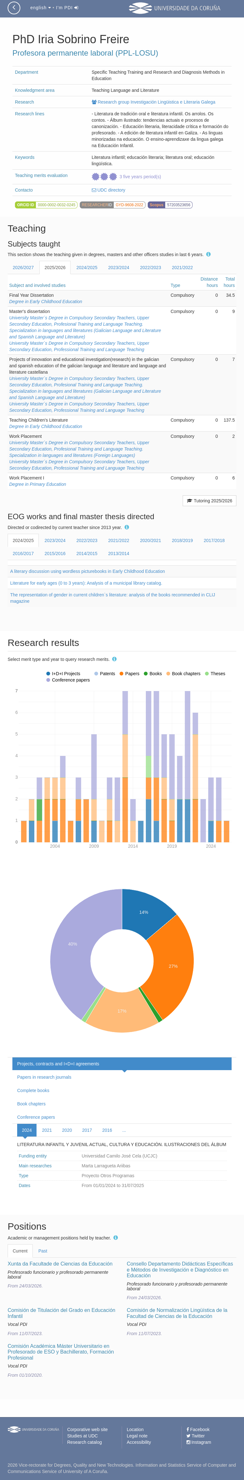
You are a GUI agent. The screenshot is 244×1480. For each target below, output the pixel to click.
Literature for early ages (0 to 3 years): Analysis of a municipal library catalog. (86, 583)
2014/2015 (86, 553)
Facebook (198, 1429)
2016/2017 (23, 553)
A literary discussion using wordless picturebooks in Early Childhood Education (87, 571)
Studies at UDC (82, 1435)
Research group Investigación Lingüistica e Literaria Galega (153, 102)
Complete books (33, 1090)
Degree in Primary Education (37, 484)
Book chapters (31, 1103)
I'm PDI (67, 7)
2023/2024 (118, 267)
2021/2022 (182, 267)
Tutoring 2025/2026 (209, 500)
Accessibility (139, 1442)
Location (135, 1429)
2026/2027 (23, 267)
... (124, 1130)
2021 (47, 1130)
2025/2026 (54, 267)
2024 (27, 1130)
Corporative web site (87, 1429)
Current (20, 1250)
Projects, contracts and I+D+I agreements (58, 1063)
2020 (67, 1130)
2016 (107, 1130)
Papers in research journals (44, 1077)
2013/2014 (118, 553)
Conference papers (36, 1117)
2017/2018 (214, 540)
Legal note (137, 1435)
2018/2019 (182, 540)
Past (42, 1250)
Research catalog (84, 1442)
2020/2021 (150, 540)
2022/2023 (150, 267)
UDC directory (108, 190)
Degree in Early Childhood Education (45, 301)
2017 (87, 1130)
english (40, 7)
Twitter (195, 1435)
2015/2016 (54, 553)
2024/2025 (86, 267)
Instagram (198, 1442)
